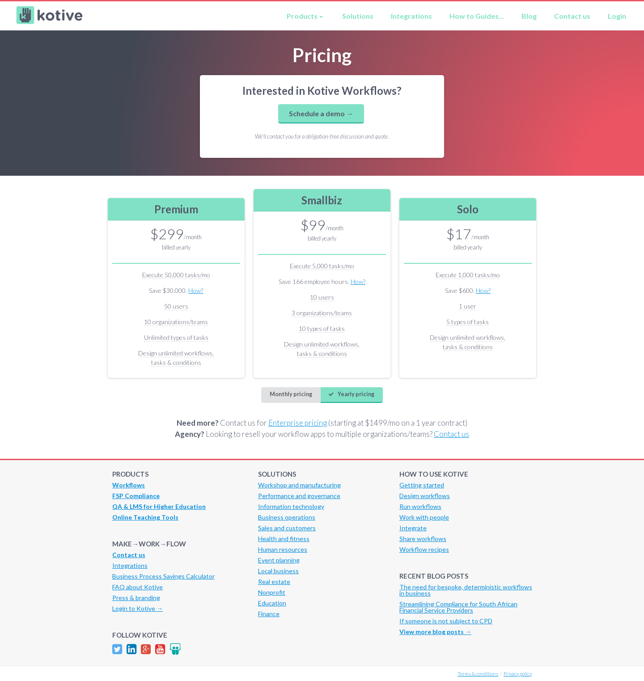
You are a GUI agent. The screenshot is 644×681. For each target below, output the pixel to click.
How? (195, 290)
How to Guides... (476, 16)
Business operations (286, 517)
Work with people (424, 517)
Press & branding (136, 597)
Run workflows (420, 506)
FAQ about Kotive (137, 587)
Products (302, 16)
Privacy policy (518, 674)
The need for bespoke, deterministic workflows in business (465, 590)
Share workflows (422, 538)
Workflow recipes (424, 549)
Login (617, 16)
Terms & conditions (478, 674)
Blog (529, 16)
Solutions (357, 16)
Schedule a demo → (321, 113)
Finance (269, 614)
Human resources (282, 549)
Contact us (572, 16)
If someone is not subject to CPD (445, 621)
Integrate (413, 528)
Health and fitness (283, 538)
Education (272, 603)
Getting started (421, 485)
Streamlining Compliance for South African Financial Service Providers (458, 607)
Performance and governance (299, 495)
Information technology (291, 506)
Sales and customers (287, 528)
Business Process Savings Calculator (163, 576)
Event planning (279, 560)
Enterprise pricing (297, 422)
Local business (278, 571)
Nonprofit (271, 592)
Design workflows (424, 495)
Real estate (274, 581)
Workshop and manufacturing (299, 485)
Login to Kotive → (137, 608)
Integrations (411, 16)
